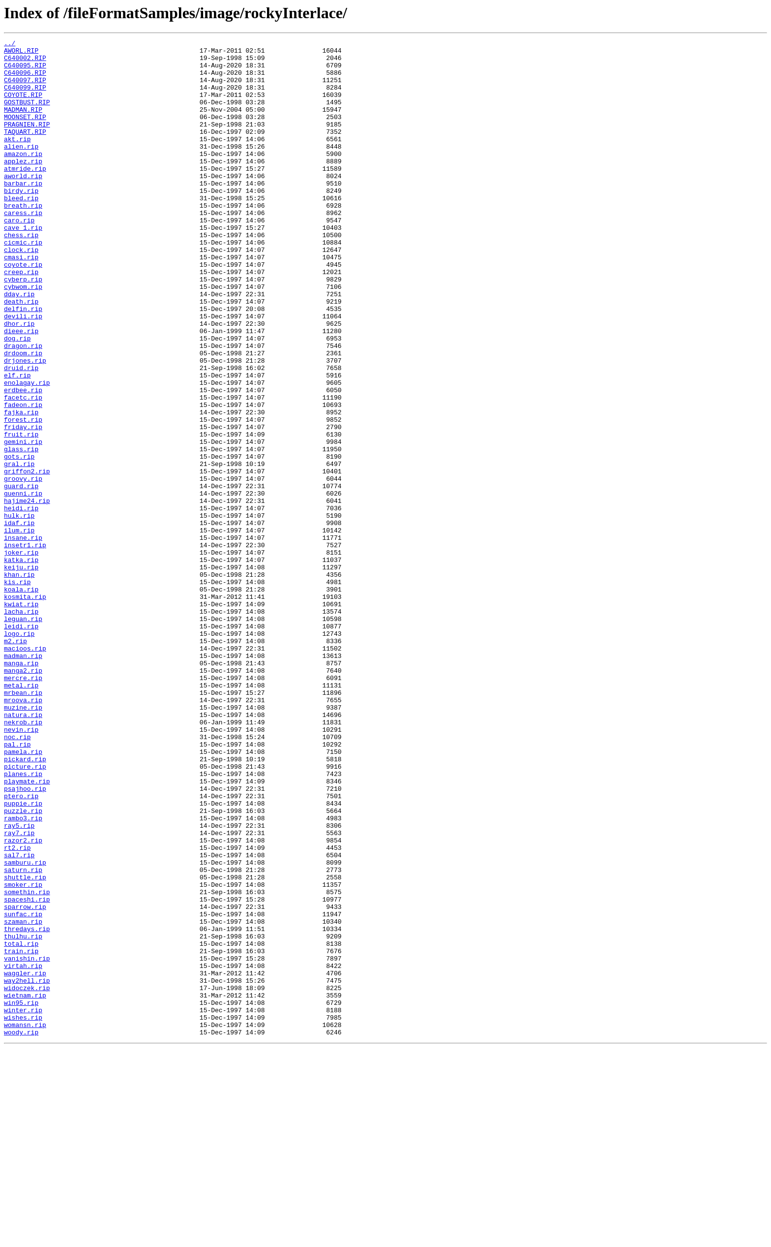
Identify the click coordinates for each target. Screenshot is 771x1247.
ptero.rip (21, 947)
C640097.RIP (25, 88)
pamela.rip (23, 894)
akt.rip (17, 159)
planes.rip (23, 921)
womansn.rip (25, 1222)
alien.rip (21, 168)
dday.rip (19, 345)
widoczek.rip (27, 1178)
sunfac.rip (23, 1089)
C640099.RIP (25, 97)
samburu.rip (25, 1027)
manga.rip (21, 788)
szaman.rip (23, 1098)
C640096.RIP (25, 79)
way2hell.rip (27, 1169)
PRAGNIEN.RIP (27, 141)
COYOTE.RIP (23, 106)
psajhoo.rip (25, 939)
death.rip (21, 354)
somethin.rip (27, 1063)
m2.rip (15, 761)
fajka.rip (21, 487)
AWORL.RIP (21, 53)
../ (9, 44)
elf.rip (17, 442)
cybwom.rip (23, 336)
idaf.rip (19, 620)
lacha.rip (21, 726)
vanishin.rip (27, 1142)
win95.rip (21, 1195)
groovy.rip (23, 566)
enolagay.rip (27, 451)
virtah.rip (23, 1151)
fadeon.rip (23, 478)
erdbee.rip (23, 460)
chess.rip (21, 274)
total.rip (21, 1125)
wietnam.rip (25, 1187)
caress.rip (23, 248)
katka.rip (21, 664)
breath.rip (23, 239)
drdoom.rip (23, 416)
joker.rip (21, 655)
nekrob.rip (23, 859)
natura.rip (23, 850)
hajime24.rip (27, 593)
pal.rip (17, 885)
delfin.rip (23, 363)
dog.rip (17, 398)
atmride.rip (25, 194)
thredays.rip (27, 1107)
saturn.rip (23, 1036)
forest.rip (23, 496)
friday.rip (23, 504)
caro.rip (19, 256)
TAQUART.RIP (25, 150)
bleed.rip (21, 230)
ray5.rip (19, 983)
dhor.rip (19, 380)
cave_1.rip (23, 265)
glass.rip (21, 531)
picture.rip (25, 912)
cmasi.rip (21, 301)
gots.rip (19, 540)
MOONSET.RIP (25, 132)
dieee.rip (21, 389)
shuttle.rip (25, 1045)
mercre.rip (23, 806)
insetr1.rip (25, 646)
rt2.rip (17, 1009)
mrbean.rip (23, 823)
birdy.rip (21, 221)
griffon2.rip (27, 558)
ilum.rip (19, 628)
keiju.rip (21, 673)
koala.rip (21, 699)
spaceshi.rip (27, 1071)
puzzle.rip (23, 965)
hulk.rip (19, 611)
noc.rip (17, 877)
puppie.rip (23, 956)
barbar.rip (23, 212)
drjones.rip (25, 425)
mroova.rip (23, 832)
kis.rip (17, 690)
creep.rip (21, 318)
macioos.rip (25, 770)
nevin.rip (21, 868)
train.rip (21, 1133)
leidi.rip (21, 744)
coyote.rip (23, 310)
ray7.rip (19, 992)
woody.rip (21, 1231)
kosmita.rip (25, 708)
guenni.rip (23, 584)
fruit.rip (21, 513)
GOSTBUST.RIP (27, 115)
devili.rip (23, 372)
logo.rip (19, 752)
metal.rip (21, 815)
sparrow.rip (25, 1080)
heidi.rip (21, 602)
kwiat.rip (21, 717)
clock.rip (21, 292)
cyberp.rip (23, 327)
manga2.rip (23, 797)
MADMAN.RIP (23, 124)
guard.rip (21, 575)
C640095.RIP (25, 70)
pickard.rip (25, 903)
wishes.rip (23, 1213)
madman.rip (23, 779)
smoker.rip (23, 1054)
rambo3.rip (23, 974)
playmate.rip (27, 930)
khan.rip (19, 682)
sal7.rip (19, 1018)
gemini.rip (23, 522)
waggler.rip (25, 1160)
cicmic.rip (23, 283)
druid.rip (21, 434)
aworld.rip (23, 203)
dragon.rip (23, 407)
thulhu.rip (23, 1116)
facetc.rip (23, 469)
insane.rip (23, 637)
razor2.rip (23, 1001)
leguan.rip (23, 735)
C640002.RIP (25, 62)
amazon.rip (23, 177)
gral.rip (19, 549)
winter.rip (23, 1204)
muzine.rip (23, 841)
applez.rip (23, 186)
